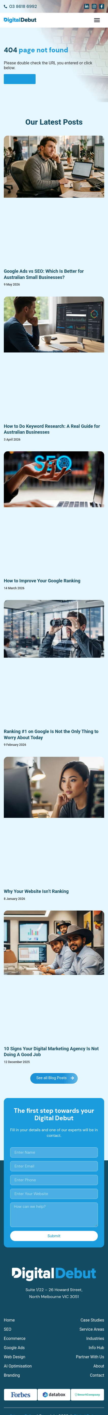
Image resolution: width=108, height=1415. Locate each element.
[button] (97, 20)
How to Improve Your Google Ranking (42, 580)
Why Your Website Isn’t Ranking (36, 891)
